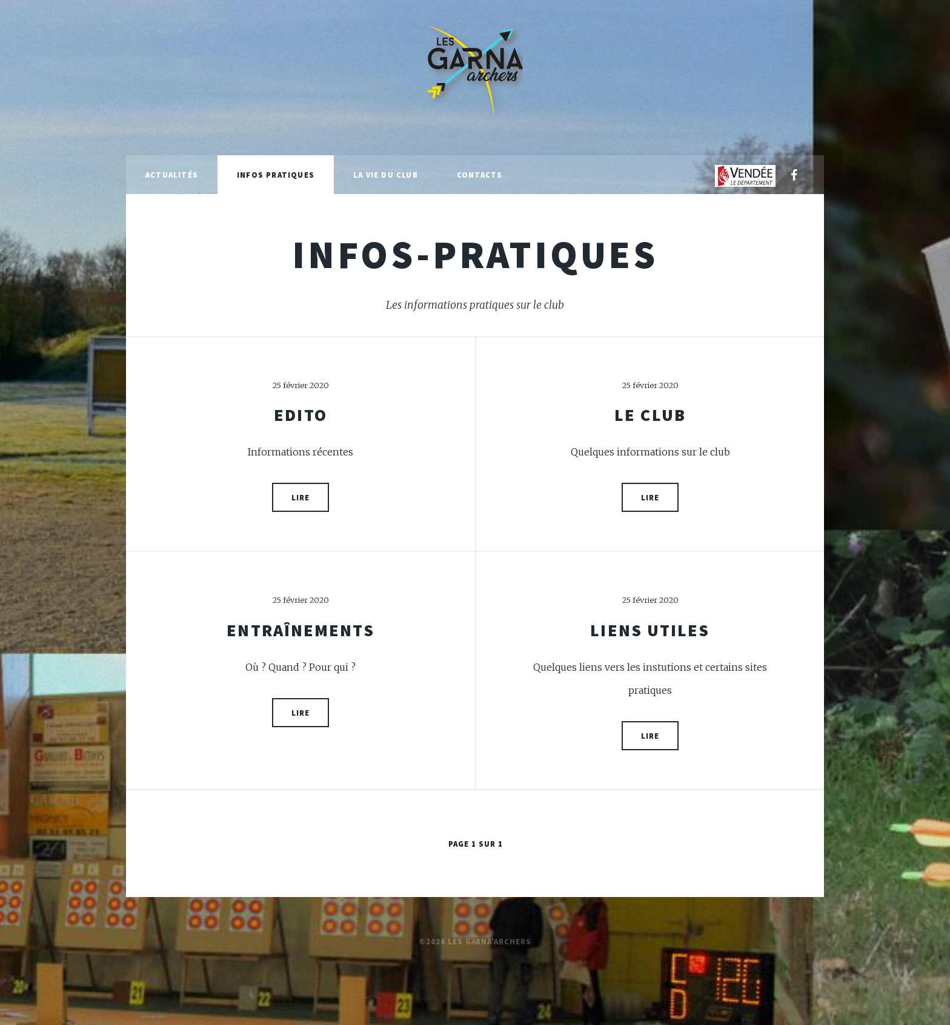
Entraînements (300, 630)
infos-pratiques (475, 254)
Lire (300, 497)
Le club (650, 415)
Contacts (480, 175)
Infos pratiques (275, 175)
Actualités (171, 175)
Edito (300, 415)
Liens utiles (649, 630)
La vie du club (385, 175)
